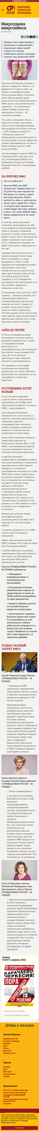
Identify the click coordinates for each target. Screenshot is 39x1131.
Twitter (6, 1048)
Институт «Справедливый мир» (15, 1090)
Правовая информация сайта (14, 1121)
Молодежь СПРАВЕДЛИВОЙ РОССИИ (14, 1096)
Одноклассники (9, 1053)
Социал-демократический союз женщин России (15, 1100)
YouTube (6, 1076)
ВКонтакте (7, 1051)
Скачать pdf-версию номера (15, 1015)
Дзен (5, 1046)
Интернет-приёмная (11, 1041)
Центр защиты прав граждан (14, 1093)
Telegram (6, 1043)
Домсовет (7, 1104)
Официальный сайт (10, 1039)
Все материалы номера (13, 1011)
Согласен (19, 1128)
